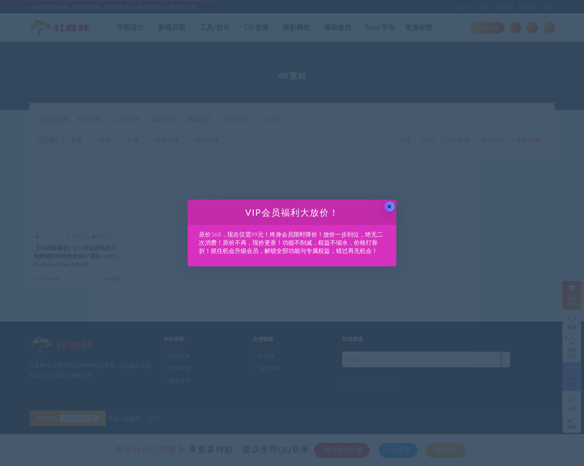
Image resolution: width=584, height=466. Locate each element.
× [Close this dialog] (389, 206)
